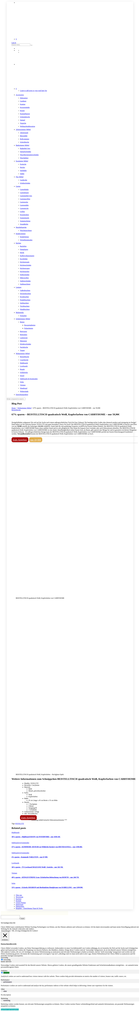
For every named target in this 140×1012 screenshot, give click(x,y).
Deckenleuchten (25, 293)
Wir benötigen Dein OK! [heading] (8, 923)
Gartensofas (24, 202)
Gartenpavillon (25, 199)
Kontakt (18, 901)
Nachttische (24, 347)
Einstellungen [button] (6, 931)
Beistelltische (24, 357)
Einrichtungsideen (22, 394)
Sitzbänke (23, 170)
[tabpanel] (70, 967)
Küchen (18, 243)
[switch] (2, 973)
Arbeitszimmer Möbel (23, 129)
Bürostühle (23, 136)
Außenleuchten (25, 290)
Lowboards (24, 366)
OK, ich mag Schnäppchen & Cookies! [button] (25, 931)
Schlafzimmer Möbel (23, 319)
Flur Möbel (19, 177)
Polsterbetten (28, 328)
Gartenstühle (24, 205)
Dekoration (24, 98)
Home (14, 408)
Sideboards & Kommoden (29, 379)
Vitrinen (22, 385)
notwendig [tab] (4, 958)
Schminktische (25, 117)
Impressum (19, 904)
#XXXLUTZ (19, 823)
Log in (14, 43)
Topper (22, 350)
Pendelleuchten (25, 300)
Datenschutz (20, 906)
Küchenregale (24, 262)
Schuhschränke (25, 183)
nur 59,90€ (35, 439)
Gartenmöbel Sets (26, 196)
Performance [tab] (5, 980)
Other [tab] (3, 990)
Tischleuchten (24, 306)
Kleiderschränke (25, 344)
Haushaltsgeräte (21, 227)
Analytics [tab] (4, 971)
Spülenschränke (25, 281)
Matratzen (23, 341)
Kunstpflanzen (25, 114)
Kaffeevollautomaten (27, 256)
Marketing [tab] (4, 999)
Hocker (22, 167)
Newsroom (19, 897)
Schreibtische (24, 142)
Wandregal (23, 388)
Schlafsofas (24, 372)
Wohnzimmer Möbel (23, 353)
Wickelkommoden (26, 240)
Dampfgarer (24, 249)
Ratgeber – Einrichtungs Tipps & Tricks (29, 908)
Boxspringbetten (29, 325)
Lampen (18, 287)
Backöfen (23, 246)
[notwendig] (2, 960)
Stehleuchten (24, 303)
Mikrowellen (24, 278)
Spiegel (22, 120)
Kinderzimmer (21, 234)
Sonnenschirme (25, 221)
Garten (18, 186)
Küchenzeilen (24, 271)
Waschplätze (24, 158)
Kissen (22, 110)
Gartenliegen (24, 193)
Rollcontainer (24, 139)
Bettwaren (23, 331)
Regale (22, 369)
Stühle (22, 174)
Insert (24, 919)
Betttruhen (23, 335)
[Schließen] (5, 937)
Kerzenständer (25, 107)
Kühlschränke (24, 275)
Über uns (19, 895)
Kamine (22, 104)
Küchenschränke (25, 265)
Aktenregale (24, 133)
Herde (22, 252)
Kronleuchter (24, 297)
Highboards (24, 363)
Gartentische (24, 208)
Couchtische (24, 360)
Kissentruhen (24, 215)
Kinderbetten (24, 237)
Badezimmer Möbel (22, 145)
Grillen (22, 211)
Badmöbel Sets (25, 148)
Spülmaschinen (25, 284)
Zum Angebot (20, 439)
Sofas (22, 382)
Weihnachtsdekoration (27, 126)
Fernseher (23, 316)
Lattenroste (24, 338)
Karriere (18, 899)
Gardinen (23, 101)
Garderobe (23, 180)
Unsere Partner (21, 903)
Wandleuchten (25, 309)
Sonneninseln (24, 218)
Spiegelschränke (25, 152)
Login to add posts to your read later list (33, 91)
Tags (13, 823)
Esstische (23, 164)
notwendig (7, 960)
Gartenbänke (24, 189)
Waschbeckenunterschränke (29, 155)
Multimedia (20, 312)
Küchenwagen (25, 268)
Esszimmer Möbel (22, 161)
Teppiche (23, 123)
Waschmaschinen (26, 230)
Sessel (22, 376)
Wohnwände (24, 391)
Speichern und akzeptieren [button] (10, 1010)
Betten (22, 322)
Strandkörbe (24, 224)
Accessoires (20, 95)
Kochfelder (24, 259)
